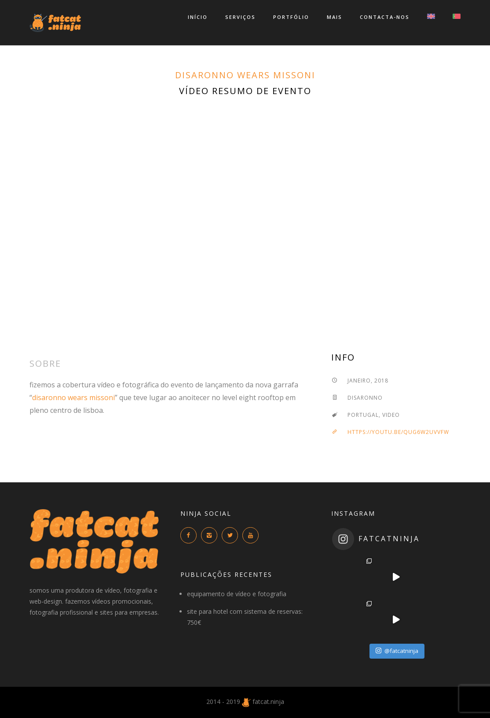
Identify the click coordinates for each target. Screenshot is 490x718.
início (198, 17)
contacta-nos (385, 17)
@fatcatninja (397, 651)
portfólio (291, 17)
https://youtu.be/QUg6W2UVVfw (390, 432)
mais (334, 17)
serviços (240, 17)
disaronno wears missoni (245, 75)
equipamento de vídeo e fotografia (236, 594)
